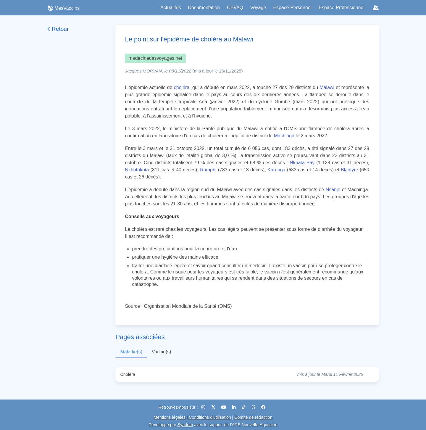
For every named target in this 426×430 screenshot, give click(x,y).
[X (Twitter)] (214, 407)
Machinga (284, 135)
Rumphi (208, 169)
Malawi (327, 87)
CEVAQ (235, 7)
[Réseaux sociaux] (376, 7)
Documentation (204, 7)
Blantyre (349, 169)
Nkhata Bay (302, 162)
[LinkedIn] (234, 407)
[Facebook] (263, 407)
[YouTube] (224, 407)
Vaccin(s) (161, 351)
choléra (181, 87)
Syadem (185, 424)
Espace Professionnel (341, 7)
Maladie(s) (131, 351)
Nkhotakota (137, 169)
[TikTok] (244, 407)
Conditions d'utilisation (210, 417)
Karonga (276, 169)
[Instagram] (204, 407)
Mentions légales (169, 417)
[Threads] (254, 407)
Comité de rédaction (253, 417)
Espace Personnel (292, 7)
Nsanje (333, 189)
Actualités (170, 7)
